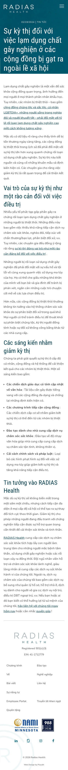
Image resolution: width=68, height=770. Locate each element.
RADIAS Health (14, 538)
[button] (61, 6)
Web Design (29, 764)
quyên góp (43, 611)
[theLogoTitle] (19, 9)
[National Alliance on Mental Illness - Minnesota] (26, 725)
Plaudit (41, 764)
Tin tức (42, 22)
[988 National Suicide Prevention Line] (48, 725)
